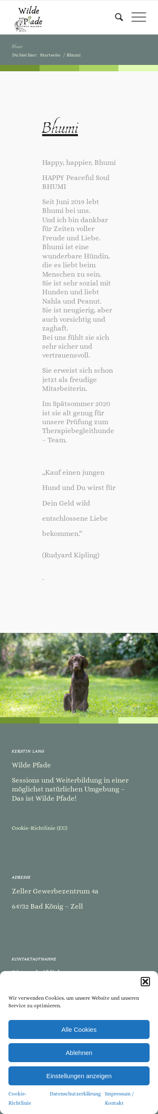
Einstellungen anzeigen (79, 1075)
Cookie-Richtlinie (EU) (39, 828)
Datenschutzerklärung (75, 1094)
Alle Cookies (79, 1029)
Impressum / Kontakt (119, 1098)
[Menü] (134, 17)
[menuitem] (115, 17)
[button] (145, 981)
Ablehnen (79, 1052)
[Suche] (115, 17)
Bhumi (17, 46)
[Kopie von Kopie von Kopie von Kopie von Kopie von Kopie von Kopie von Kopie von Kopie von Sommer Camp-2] (65, 17)
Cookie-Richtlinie (19, 1098)
